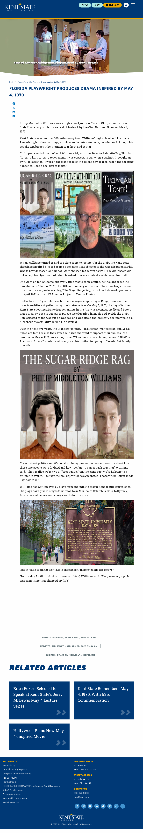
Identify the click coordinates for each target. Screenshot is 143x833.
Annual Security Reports (15, 769)
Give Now (112, 5)
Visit (97, 5)
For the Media (9, 781)
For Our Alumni (10, 777)
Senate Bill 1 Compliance (15, 798)
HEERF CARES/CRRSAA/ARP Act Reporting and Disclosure (31, 786)
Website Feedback (12, 802)
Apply (85, 5)
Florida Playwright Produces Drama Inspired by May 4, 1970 (42, 81)
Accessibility (9, 765)
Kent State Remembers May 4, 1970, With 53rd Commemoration (103, 694)
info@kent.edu (81, 797)
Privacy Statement (12, 794)
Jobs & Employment (13, 790)
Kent (11, 81)
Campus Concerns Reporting (17, 773)
